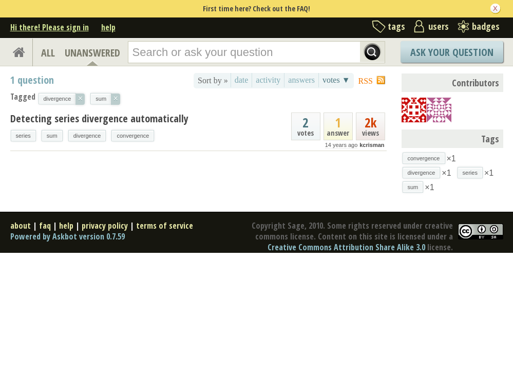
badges (486, 26)
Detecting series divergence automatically (99, 118)
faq (45, 225)
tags (396, 26)
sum (52, 136)
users (438, 26)
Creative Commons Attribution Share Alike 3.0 (346, 247)
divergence (87, 136)
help (108, 27)
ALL (48, 53)
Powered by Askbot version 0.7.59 (67, 236)
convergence (133, 136)
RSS (365, 81)
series (23, 136)
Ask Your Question (451, 52)
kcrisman (371, 145)
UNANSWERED (92, 53)
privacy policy (105, 225)
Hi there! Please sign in (49, 27)
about (20, 225)
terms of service (164, 225)
